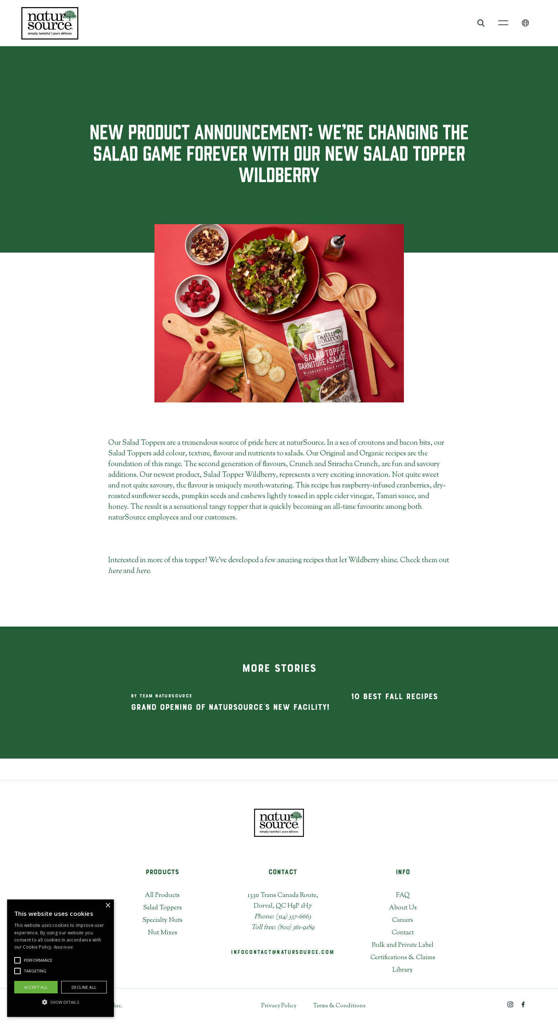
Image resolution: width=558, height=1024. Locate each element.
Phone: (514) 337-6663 (282, 917)
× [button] (107, 905)
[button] (503, 23)
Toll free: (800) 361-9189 (282, 927)
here (115, 571)
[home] (49, 23)
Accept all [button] (36, 987)
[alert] (60, 958)
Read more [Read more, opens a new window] (63, 947)
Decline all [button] (84, 987)
